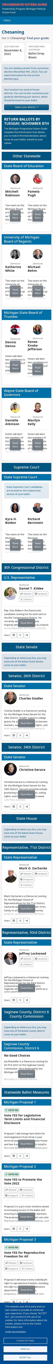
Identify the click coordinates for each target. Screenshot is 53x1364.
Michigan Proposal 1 (20, 1102)
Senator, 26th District (26, 676)
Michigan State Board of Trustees (23, 314)
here (15, 79)
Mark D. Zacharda (33, 868)
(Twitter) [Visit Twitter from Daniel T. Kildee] (26, 599)
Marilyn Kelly (34, 422)
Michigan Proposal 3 (20, 1239)
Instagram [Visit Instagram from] (11, 1195)
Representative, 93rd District (26, 932)
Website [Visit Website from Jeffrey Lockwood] (25, 958)
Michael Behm (34, 269)
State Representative (20, 857)
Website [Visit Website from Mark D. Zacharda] (25, 873)
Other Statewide (27, 156)
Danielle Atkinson (12, 422)
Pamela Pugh (34, 193)
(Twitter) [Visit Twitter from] (27, 1195)
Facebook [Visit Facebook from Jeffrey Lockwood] (41, 958)
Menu (7, 20)
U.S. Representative (19, 577)
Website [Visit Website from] (10, 1189)
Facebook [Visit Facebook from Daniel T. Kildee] (41, 593)
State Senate (26, 647)
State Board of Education (24, 166)
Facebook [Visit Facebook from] (26, 1189)
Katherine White (13, 269)
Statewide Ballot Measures (26, 1092)
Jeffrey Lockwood (32, 953)
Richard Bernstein (35, 521)
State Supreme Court (20, 477)
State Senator (15, 686)
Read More (15, 216)
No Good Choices (17, 1055)
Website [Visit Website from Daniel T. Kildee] (25, 593)
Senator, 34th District (26, 747)
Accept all (25, 1357)
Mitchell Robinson (12, 193)
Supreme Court (26, 467)
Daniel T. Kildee (31, 588)
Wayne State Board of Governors (21, 392)
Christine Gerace (32, 769)
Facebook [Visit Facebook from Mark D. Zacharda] (41, 873)
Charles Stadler (31, 698)
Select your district (25, 107)
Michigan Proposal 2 (20, 1166)
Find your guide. (38, 38)
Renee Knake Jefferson (35, 346)
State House (26, 818)
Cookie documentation (15, 1331)
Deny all (25, 1349)
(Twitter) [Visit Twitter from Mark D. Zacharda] (26, 885)
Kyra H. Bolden (11, 521)
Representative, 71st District (26, 847)
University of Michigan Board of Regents (21, 239)
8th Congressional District (26, 567)
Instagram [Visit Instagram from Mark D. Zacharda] (26, 879)
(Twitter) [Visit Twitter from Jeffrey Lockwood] (26, 964)
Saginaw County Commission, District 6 (21, 1046)
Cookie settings (25, 1340)
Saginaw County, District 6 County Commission (26, 1014)
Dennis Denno (10, 344)
